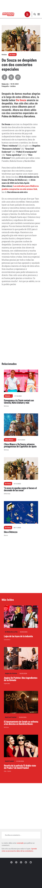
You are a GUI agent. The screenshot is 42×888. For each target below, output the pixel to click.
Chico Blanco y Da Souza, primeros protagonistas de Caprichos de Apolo (20, 409)
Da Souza (12, 54)
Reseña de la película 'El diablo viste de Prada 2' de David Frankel (20, 730)
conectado (20, 807)
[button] (27, 14)
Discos (6, 499)
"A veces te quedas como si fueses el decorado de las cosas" (20, 453)
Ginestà (7, 360)
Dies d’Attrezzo (10, 496)
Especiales (7, 647)
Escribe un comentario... (13, 799)
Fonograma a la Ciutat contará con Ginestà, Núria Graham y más (19, 365)
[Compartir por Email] (18, 77)
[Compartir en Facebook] (4, 77)
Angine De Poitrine (11, 637)
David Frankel (9, 725)
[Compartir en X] (11, 77)
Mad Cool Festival (10, 681)
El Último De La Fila (11, 596)
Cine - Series (7, 735)
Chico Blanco (9, 404)
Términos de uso (21, 883)
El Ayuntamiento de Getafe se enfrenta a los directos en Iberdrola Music (21, 686)
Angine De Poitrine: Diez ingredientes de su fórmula (20, 643)
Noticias (6, 370)
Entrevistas (7, 457)
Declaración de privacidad (21, 880)
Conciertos (7, 603)
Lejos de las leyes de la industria (18, 600)
